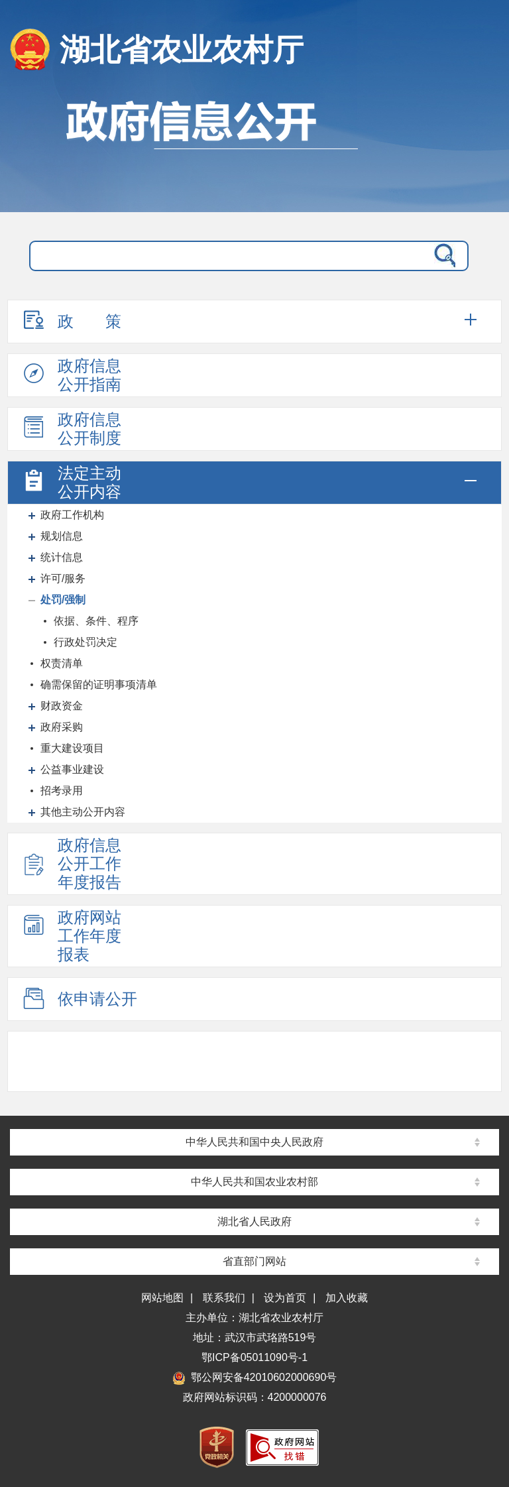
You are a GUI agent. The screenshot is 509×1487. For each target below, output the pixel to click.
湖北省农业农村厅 (182, 49)
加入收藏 (346, 1297)
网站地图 (162, 1297)
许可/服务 (62, 578)
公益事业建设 (72, 769)
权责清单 (61, 663)
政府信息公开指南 (71, 375)
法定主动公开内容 (71, 482)
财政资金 (61, 705)
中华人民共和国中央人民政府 (254, 1142)
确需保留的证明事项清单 (98, 684)
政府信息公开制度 (71, 428)
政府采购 (61, 727)
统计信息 (61, 557)
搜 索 (442, 256)
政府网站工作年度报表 (71, 935)
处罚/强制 (62, 599)
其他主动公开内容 (82, 811)
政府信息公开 (254, 149)
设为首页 (285, 1297)
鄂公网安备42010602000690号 (254, 1377)
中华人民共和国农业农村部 (254, 1181)
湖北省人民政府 (254, 1221)
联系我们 (224, 1297)
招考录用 (61, 790)
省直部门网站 (254, 1261)
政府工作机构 (72, 514)
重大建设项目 (72, 748)
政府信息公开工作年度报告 (71, 863)
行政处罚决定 (85, 642)
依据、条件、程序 (96, 620)
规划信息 (61, 536)
